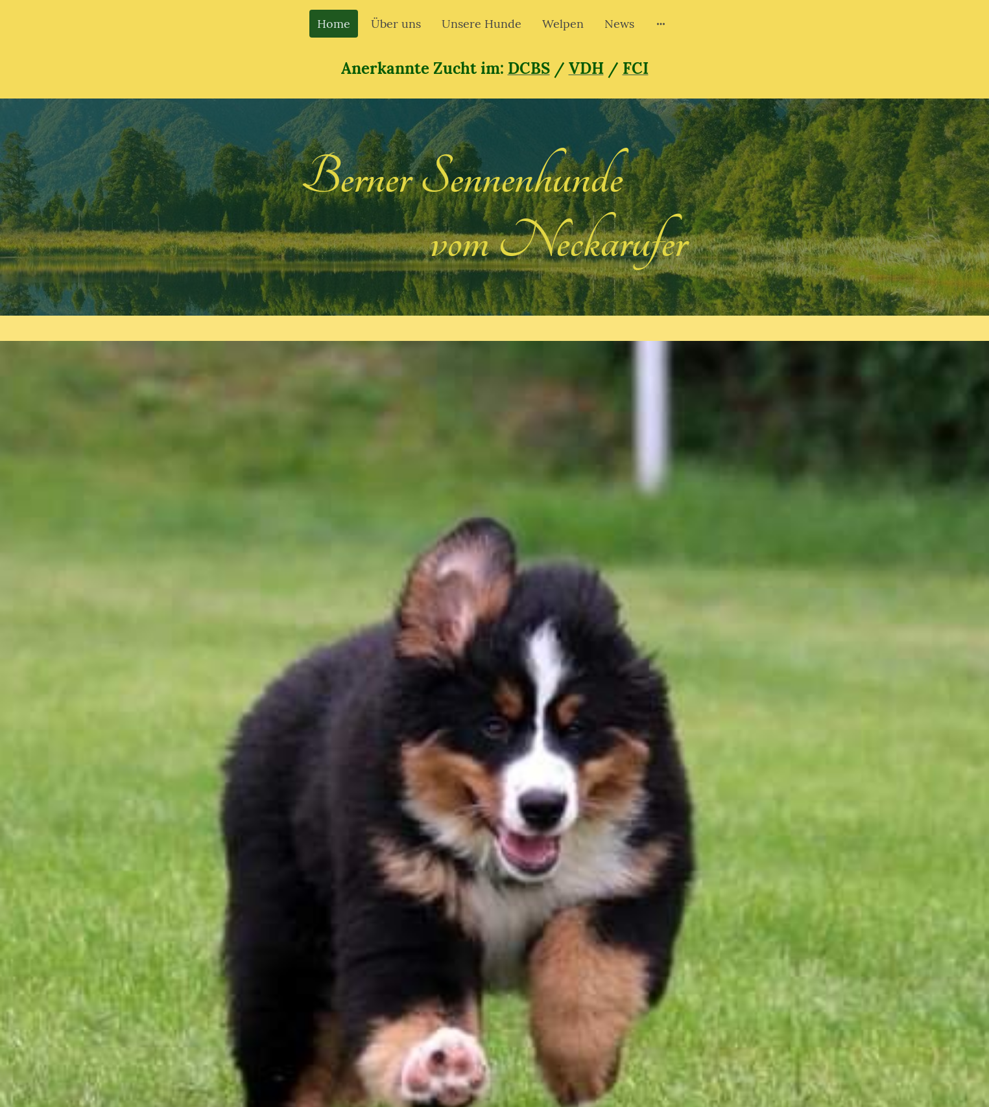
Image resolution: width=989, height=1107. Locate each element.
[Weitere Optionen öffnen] (660, 23)
